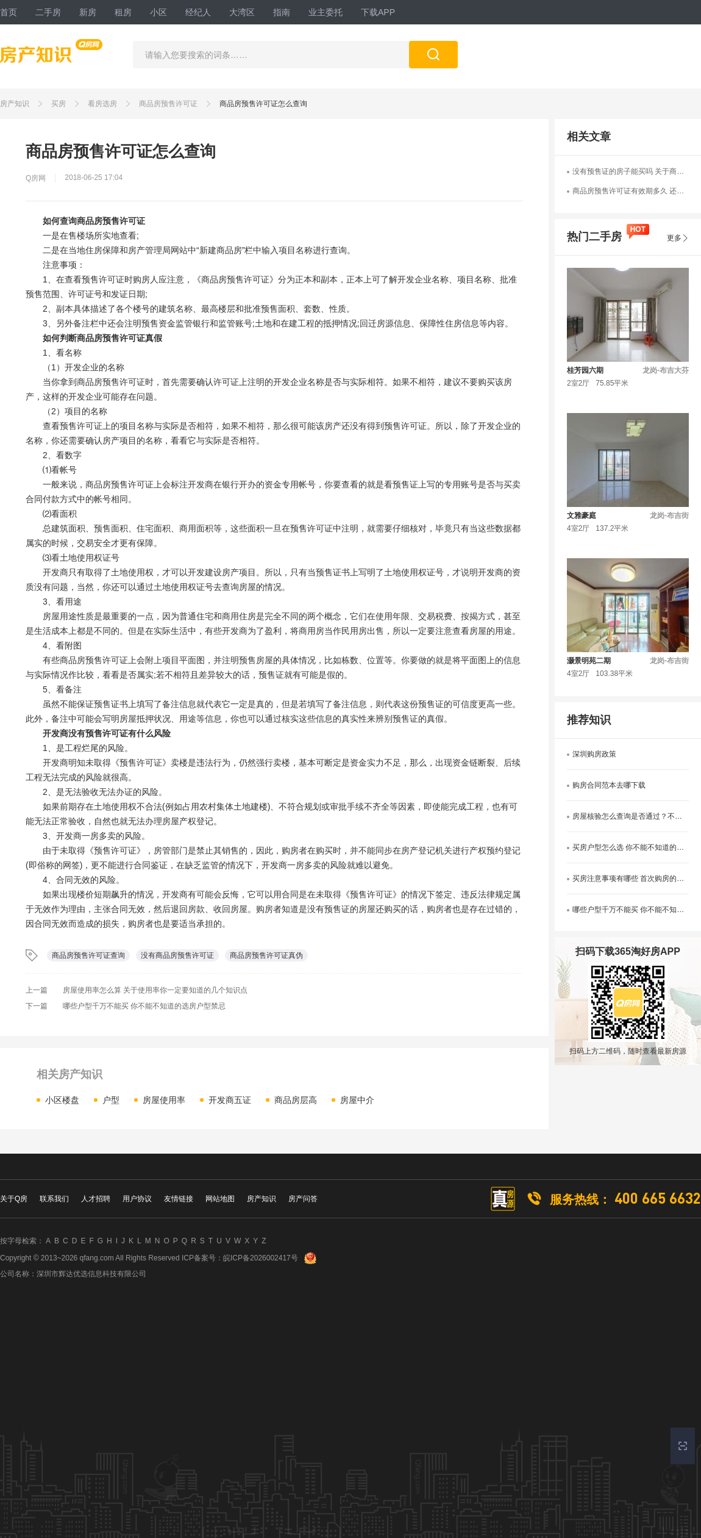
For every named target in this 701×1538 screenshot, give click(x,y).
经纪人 (198, 12)
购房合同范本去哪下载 (609, 785)
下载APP (378, 12)
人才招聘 (95, 1199)
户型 (110, 1100)
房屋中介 (357, 1100)
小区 (158, 12)
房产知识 (14, 103)
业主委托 (325, 12)
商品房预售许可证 (168, 103)
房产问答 (303, 1199)
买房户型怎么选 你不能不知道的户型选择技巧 (630, 847)
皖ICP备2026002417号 (260, 1258)
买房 (58, 103)
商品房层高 (295, 1100)
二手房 (48, 12)
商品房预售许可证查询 (88, 955)
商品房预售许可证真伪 (266, 955)
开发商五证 (229, 1100)
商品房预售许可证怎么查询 (263, 103)
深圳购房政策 (594, 754)
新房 (87, 12)
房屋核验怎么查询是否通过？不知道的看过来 (630, 816)
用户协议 (137, 1199)
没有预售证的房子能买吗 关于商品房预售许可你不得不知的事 (630, 171)
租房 (123, 12)
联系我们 (54, 1199)
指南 (281, 12)
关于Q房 (13, 1199)
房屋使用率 (164, 1100)
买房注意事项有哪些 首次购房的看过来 (630, 878)
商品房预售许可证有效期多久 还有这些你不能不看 (630, 191)
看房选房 (102, 103)
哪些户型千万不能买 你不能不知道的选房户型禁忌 (630, 909)
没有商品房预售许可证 (177, 955)
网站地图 (220, 1199)
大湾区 (242, 12)
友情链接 (178, 1199)
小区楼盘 (62, 1100)
